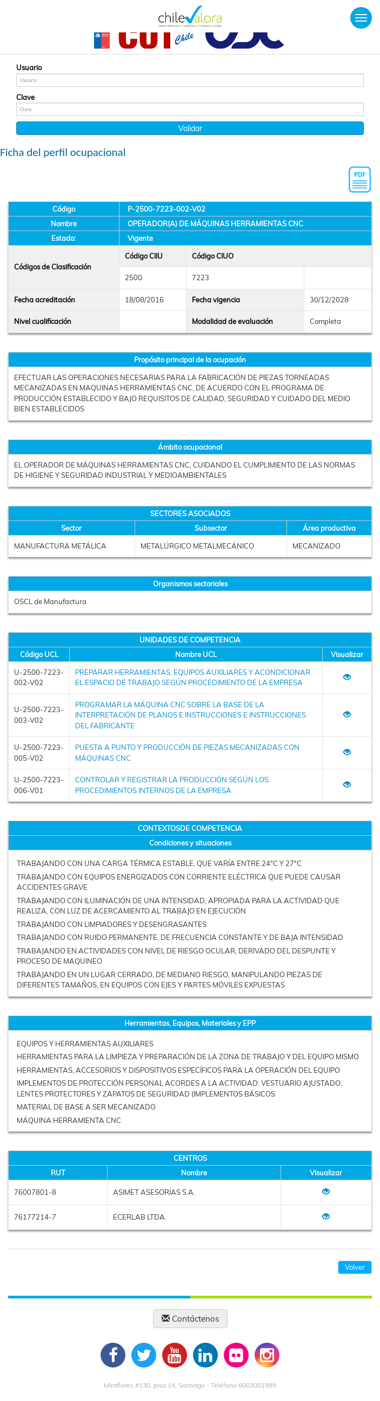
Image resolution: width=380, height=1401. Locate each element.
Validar (190, 128)
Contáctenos (190, 1319)
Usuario (29, 67)
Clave (25, 97)
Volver (355, 1267)
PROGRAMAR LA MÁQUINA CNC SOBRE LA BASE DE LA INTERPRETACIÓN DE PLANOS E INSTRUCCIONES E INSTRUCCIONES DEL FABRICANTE (190, 715)
